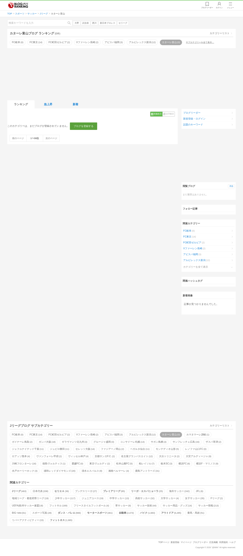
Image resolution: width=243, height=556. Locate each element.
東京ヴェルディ (99, 463)
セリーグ (123, 23)
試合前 (85, 23)
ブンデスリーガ (86, 491)
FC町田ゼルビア (59, 42)
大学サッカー (170, 498)
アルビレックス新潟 (142, 42)
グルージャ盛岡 (103, 442)
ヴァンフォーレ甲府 (49, 456)
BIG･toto (19, 513)
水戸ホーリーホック (24, 471)
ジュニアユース (92, 498)
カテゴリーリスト (220, 33)
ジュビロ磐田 (59, 449)
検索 (70, 23)
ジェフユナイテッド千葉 (28, 449)
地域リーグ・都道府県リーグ (30, 498)
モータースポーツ (100, 513)
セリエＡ (61, 491)
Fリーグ (217, 498)
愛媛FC (77, 463)
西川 (94, 23)
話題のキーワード (193, 124)
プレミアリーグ (114, 491)
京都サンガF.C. (105, 456)
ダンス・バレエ (69, 513)
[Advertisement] (121, 73)
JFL (199, 491)
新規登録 (175, 542)
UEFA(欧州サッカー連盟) (27, 505)
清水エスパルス (92, 471)
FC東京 (36, 42)
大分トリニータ (169, 456)
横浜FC (184, 463)
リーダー (207, 8)
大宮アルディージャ (198, 456)
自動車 (126, 513)
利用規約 (223, 542)
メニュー (230, 8)
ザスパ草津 (213, 442)
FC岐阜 (17, 42)
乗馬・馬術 (195, 513)
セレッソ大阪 (85, 449)
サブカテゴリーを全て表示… (200, 42)
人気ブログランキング (18, 5)
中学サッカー (119, 498)
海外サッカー (179, 491)
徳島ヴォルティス (53, 463)
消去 (231, 186)
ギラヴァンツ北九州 (74, 442)
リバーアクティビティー (28, 520)
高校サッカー (144, 498)
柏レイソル (146, 463)
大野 (77, 23)
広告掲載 (213, 542)
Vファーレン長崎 (87, 42)
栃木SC (166, 463)
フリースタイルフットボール (91, 505)
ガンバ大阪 (47, 442)
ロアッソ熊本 (21, 456)
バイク (147, 513)
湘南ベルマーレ (118, 471)
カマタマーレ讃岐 (197, 434)
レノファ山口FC (195, 449)
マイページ (186, 542)
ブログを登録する (83, 126)
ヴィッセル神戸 (78, 456)
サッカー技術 (146, 505)
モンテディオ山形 (167, 449)
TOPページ (163, 542)
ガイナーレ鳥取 (22, 442)
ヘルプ (232, 542)
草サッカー (123, 505)
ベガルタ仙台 (139, 449)
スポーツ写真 (41, 513)
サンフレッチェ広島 (186, 442)
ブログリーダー (192, 112)
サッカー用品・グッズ (177, 505)
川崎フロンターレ (24, 463)
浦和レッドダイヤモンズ (59, 471)
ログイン (219, 8)
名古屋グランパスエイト (137, 456)
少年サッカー (65, 498)
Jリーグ (19, 491)
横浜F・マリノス (207, 463)
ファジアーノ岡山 (112, 449)
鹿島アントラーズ (147, 471)
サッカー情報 (208, 505)
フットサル (58, 505)
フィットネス (61, 520)
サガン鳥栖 (158, 442)
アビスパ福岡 (114, 42)
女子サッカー (194, 498)
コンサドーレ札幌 (132, 442)
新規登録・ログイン (194, 118)
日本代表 (40, 491)
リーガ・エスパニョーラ (147, 491)
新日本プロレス (107, 23)
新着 (75, 104)
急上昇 (48, 104)
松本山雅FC (124, 463)
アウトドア (171, 513)
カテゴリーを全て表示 (195, 267)
